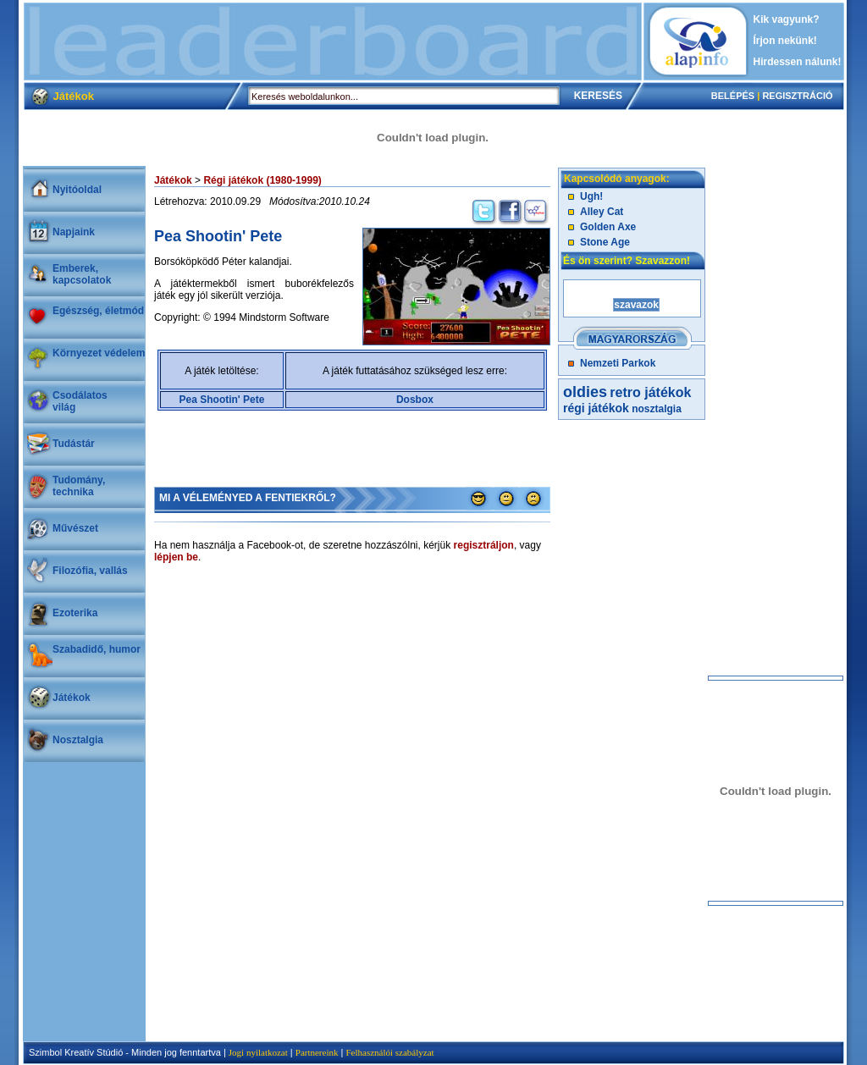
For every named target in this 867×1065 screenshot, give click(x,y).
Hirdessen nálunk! (798, 62)
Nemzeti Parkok (617, 363)
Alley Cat (601, 212)
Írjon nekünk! (785, 41)
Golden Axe (608, 227)
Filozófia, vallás (90, 571)
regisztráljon (484, 545)
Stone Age (605, 242)
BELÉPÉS (732, 96)
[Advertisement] (333, 41)
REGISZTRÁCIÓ (797, 96)
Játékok (71, 698)
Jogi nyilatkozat (258, 1052)
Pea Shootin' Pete (222, 400)
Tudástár (73, 444)
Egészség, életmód (98, 311)
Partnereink (317, 1052)
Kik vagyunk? (787, 19)
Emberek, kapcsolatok (81, 274)
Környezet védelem (98, 353)
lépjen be (176, 557)
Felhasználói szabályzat (389, 1052)
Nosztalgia (77, 740)
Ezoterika (74, 613)
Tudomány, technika (78, 486)
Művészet (75, 528)
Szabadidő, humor (96, 649)
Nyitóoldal (77, 190)
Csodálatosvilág (80, 401)
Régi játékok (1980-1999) (262, 180)
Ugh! (591, 196)
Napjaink (73, 232)
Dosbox (415, 400)
